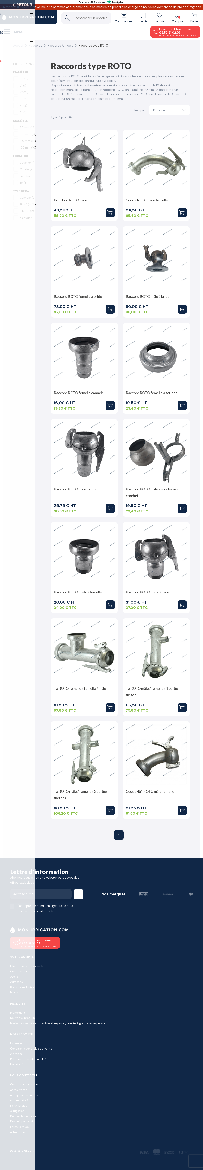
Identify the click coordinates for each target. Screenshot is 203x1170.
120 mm (28, 141)
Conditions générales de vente (31, 1048)
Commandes (19, 971)
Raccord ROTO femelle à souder (151, 392)
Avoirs (14, 976)
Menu (18, 32)
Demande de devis (23, 1116)
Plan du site (18, 1064)
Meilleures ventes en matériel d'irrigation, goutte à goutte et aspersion (58, 1023)
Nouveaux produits (23, 1018)
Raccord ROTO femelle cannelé (79, 392)
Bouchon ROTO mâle (70, 200)
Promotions (18, 1012)
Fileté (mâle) (29, 204)
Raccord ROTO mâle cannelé (76, 489)
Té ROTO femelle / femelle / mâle (80, 688)
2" (23, 85)
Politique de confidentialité (28, 1059)
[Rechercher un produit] (86, 18)
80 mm (27, 127)
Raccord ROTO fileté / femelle (78, 592)
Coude (27, 169)
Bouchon (28, 162)
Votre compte (22, 957)
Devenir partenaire (23, 1121)
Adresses (16, 982)
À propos (16, 1054)
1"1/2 (25, 79)
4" (23, 105)
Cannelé (28, 198)
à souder (28, 218)
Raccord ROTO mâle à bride (147, 296)
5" (23, 112)
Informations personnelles (27, 966)
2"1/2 (25, 92)
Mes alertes (18, 992)
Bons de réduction (22, 987)
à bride (27, 211)
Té (24, 182)
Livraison (16, 1043)
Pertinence (170, 110)
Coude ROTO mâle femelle (147, 200)
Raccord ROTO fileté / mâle (147, 592)
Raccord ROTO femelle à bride (78, 296)
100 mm (28, 134)
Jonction (28, 176)
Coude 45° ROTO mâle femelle (150, 791)
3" (23, 99)
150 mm (28, 147)
